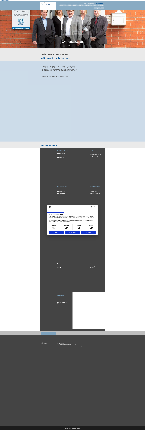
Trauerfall (72, 5)
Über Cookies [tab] (89, 210)
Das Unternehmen (66, 5)
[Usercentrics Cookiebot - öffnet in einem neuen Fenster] (91, 207)
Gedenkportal (77, 5)
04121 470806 (62, 341)
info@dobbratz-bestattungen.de (65, 344)
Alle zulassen (88, 232)
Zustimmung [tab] (55, 210)
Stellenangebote (97, 8)
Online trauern (83, 5)
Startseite (66, 428)
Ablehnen (56, 232)
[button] (48, 332)
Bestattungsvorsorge (89, 5)
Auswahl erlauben (72, 232)
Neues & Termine (101, 5)
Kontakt (102, 8)
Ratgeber (95, 5)
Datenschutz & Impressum (76, 428)
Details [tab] (72, 210)
